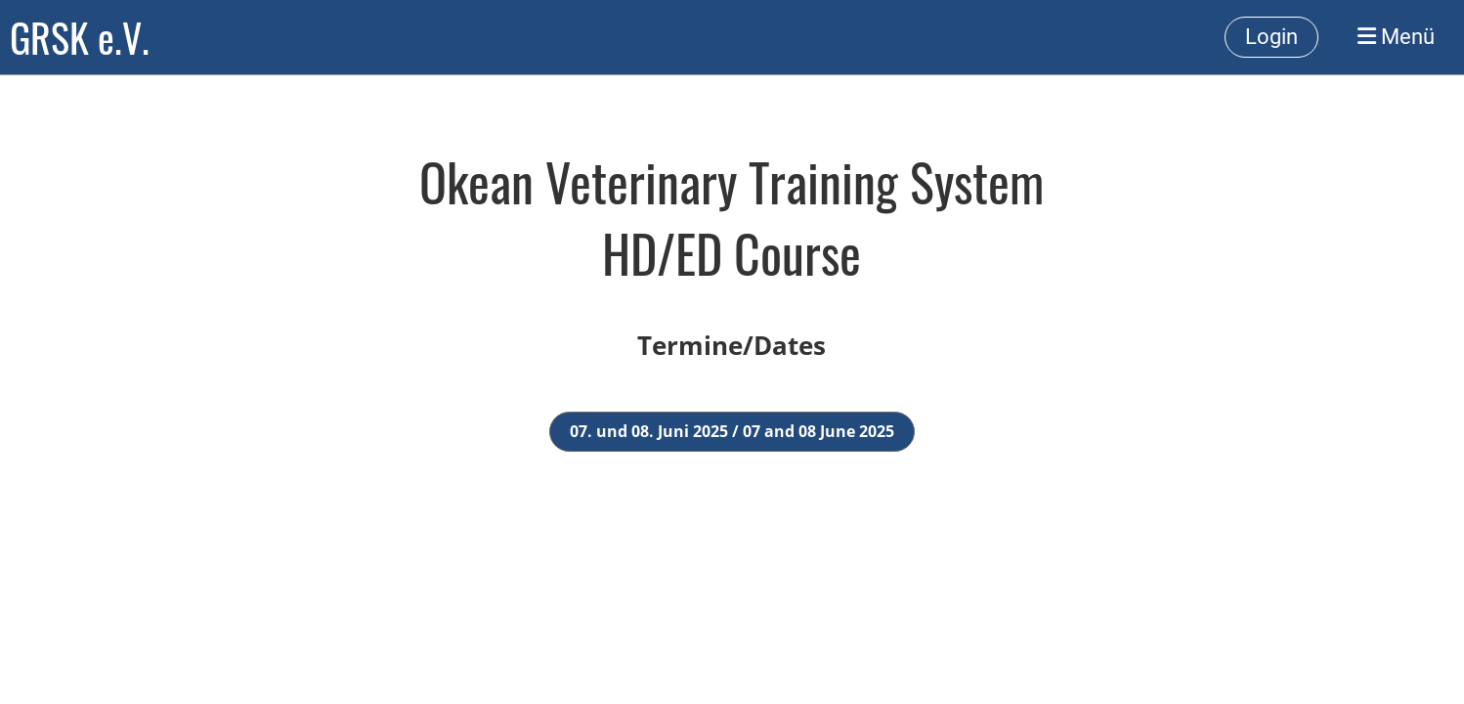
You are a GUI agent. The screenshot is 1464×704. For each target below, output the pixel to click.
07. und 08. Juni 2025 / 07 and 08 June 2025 (732, 431)
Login (1271, 36)
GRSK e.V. (80, 37)
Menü (1396, 36)
